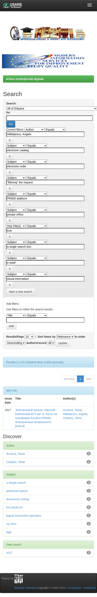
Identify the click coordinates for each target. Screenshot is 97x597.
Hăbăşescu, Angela (75, 414)
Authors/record (36, 343)
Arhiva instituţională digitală (24, 79)
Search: (11, 103)
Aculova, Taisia (72, 410)
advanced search (17, 491)
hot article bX (14, 507)
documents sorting (17, 499)
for (8, 112)
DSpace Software (25, 587)
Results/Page (15, 336)
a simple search (16, 482)
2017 (9, 552)
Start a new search (20, 291)
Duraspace (74, 587)
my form (11, 523)
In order (80, 336)
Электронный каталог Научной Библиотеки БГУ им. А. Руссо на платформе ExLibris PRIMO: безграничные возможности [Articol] (36, 418)
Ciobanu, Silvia (72, 418)
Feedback (90, 587)
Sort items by (47, 336)
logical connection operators (23, 515)
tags (8, 532)
